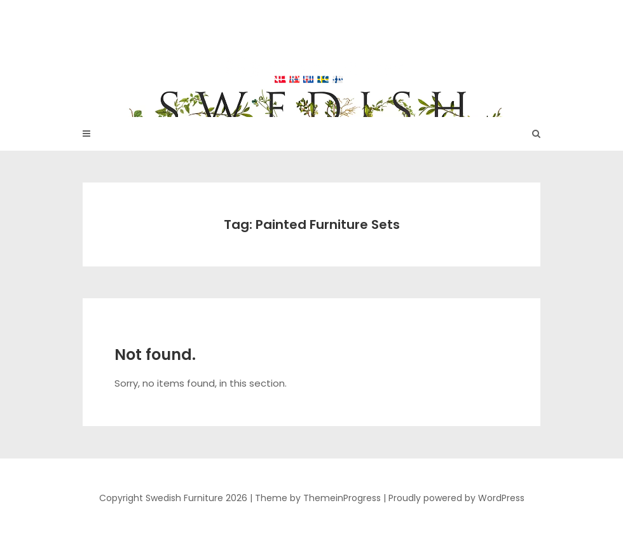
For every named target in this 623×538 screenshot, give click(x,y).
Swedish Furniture (311, 51)
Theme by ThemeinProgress (318, 498)
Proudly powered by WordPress (456, 498)
